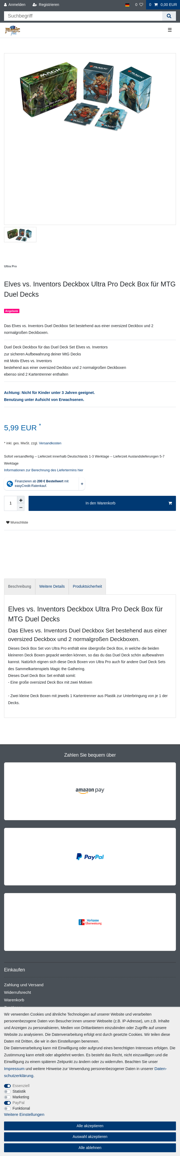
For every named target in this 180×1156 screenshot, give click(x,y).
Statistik (19, 1091)
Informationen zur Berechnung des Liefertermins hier (43, 470)
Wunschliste (17, 522)
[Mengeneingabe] (10, 503)
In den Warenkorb (129, 503)
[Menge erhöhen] (21, 499)
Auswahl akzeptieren (89, 1136)
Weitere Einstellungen (24, 1114)
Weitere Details (52, 586)
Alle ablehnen (90, 1147)
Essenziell (21, 1086)
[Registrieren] (45, 4)
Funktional (21, 1108)
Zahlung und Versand (23, 984)
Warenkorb (14, 1000)
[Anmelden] (15, 4)
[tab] (19, 586)
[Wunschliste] (139, 4)
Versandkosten (49, 443)
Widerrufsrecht (17, 992)
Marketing (21, 1097)
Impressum (14, 1068)
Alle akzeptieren (90, 1126)
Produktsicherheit (87, 586)
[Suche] (169, 16)
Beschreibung (19, 586)
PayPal (19, 1102)
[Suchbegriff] (83, 16)
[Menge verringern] (21, 507)
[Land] (127, 4)
